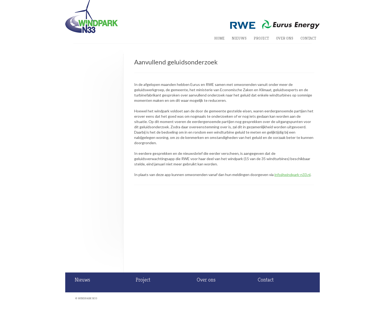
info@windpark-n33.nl (292, 174)
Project (261, 38)
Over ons (284, 38)
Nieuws (239, 38)
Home (219, 38)
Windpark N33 (87, 298)
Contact (308, 38)
